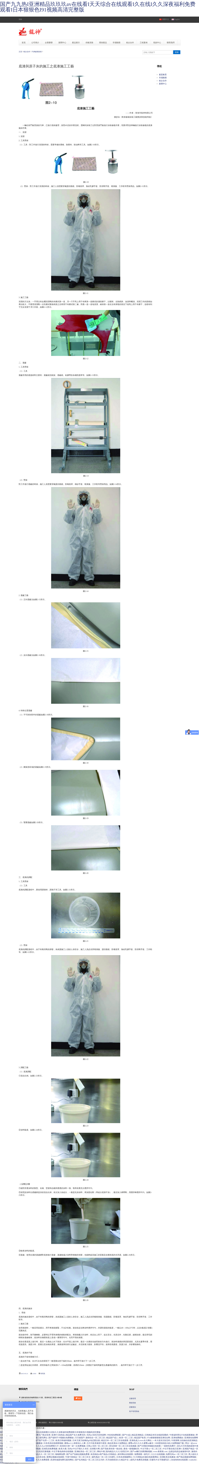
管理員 (42, 1373)
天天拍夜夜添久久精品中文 (117, 1460)
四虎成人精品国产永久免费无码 (72, 1435)
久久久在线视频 (158, 1454)
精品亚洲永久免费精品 (118, 1443)
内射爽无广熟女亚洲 (42, 1435)
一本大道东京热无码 (162, 1440)
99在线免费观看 (114, 1435)
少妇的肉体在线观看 (179, 1460)
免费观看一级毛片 (142, 1454)
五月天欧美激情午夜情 (97, 1443)
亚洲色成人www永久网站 (141, 1440)
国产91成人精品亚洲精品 (133, 1435)
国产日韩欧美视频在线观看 (149, 1446)
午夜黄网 (175, 1440)
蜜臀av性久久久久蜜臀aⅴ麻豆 (141, 1443)
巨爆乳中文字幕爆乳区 (160, 1460)
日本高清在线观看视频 (54, 1443)
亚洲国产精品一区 (190, 1449)
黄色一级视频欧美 (132, 1449)
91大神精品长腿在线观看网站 (146, 1457)
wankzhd (193, 1460)
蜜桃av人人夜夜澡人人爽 (75, 1443)
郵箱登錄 (132, 1403)
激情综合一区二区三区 (96, 1438)
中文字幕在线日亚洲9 (172, 1449)
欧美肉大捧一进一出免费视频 (73, 1446)
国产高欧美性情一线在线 (112, 1449)
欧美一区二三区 (126, 1438)
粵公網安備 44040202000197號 (99, 1423)
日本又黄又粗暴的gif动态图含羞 (86, 1440)
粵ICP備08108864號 (56, 1423)
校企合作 (26, 52)
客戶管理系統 (134, 1411)
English (176, 19)
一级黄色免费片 (169, 1446)
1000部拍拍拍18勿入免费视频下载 (169, 1443)
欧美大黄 (62, 1449)
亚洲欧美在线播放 (168, 1457)
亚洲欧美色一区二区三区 (85, 1451)
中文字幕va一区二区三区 (151, 1449)
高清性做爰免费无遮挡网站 (62, 1460)
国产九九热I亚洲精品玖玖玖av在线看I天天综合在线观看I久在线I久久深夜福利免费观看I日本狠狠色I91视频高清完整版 (97, 7)
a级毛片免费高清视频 (139, 1460)
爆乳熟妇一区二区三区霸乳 (104, 1457)
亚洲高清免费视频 (50, 1449)
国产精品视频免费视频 (187, 1457)
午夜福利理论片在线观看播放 (182, 1435)
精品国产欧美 (140, 1438)
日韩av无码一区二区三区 (97, 1446)
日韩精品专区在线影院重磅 (157, 1435)
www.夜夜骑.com (160, 1451)
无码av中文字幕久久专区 (78, 1449)
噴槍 (78, 1398)
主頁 (20, 52)
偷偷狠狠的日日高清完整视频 (38, 1451)
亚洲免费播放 (177, 1438)
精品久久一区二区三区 (45, 1454)
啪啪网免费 (60, 1454)
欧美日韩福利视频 (64, 1440)
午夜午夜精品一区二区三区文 (78, 1457)
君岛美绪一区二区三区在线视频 (123, 1446)
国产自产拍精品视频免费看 (78, 1454)
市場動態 (163, 78)
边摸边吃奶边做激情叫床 (180, 1451)
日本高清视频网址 (124, 1457)
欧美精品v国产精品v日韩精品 (104, 1454)
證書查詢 (132, 1407)
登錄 (20, 19)
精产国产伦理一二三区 (45, 1440)
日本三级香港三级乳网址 (37, 1438)
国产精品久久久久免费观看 (38, 1460)
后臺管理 (132, 1398)
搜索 (177, 52)
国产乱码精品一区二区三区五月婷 (90, 1460)
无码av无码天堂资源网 (96, 1435)
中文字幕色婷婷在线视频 (63, 1451)
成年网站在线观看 (125, 1454)
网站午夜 (101, 1451)
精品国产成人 (112, 1438)
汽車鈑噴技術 (37, 52)
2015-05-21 (24, 1373)
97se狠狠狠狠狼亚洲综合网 (159, 1438)
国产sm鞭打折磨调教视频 (141, 1451)
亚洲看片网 (95, 1449)
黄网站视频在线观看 (56, 1457)
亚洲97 (54, 1435)
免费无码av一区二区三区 (177, 1454)
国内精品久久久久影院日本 (117, 1451)
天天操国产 (80, 1438)
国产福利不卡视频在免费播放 (61, 1438)
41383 (34, 1373)
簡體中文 (164, 19)
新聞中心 (163, 84)
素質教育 (163, 75)
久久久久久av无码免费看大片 (46, 1446)
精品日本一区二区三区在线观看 (115, 1440)
